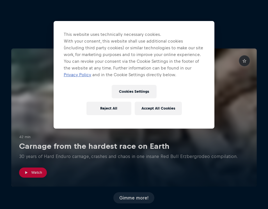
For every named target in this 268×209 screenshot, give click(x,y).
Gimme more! (133, 197)
